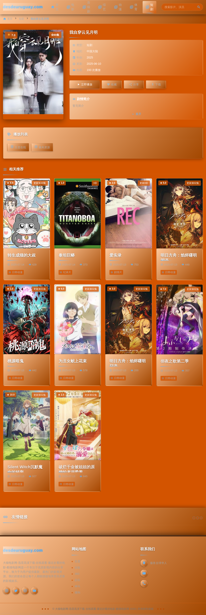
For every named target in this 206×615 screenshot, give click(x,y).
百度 (77, 561)
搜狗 (77, 592)
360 (77, 573)
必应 (77, 580)
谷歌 (77, 567)
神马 (77, 586)
